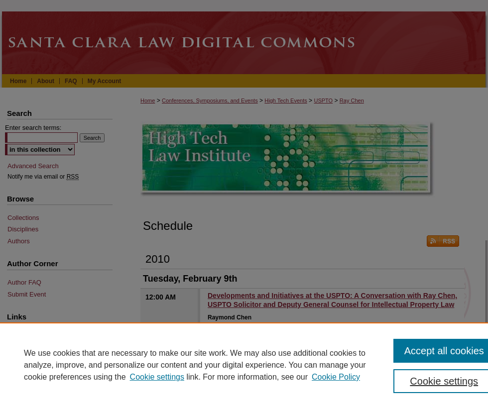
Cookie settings (157, 377)
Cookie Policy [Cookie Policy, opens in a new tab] (336, 377)
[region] (244, 364)
